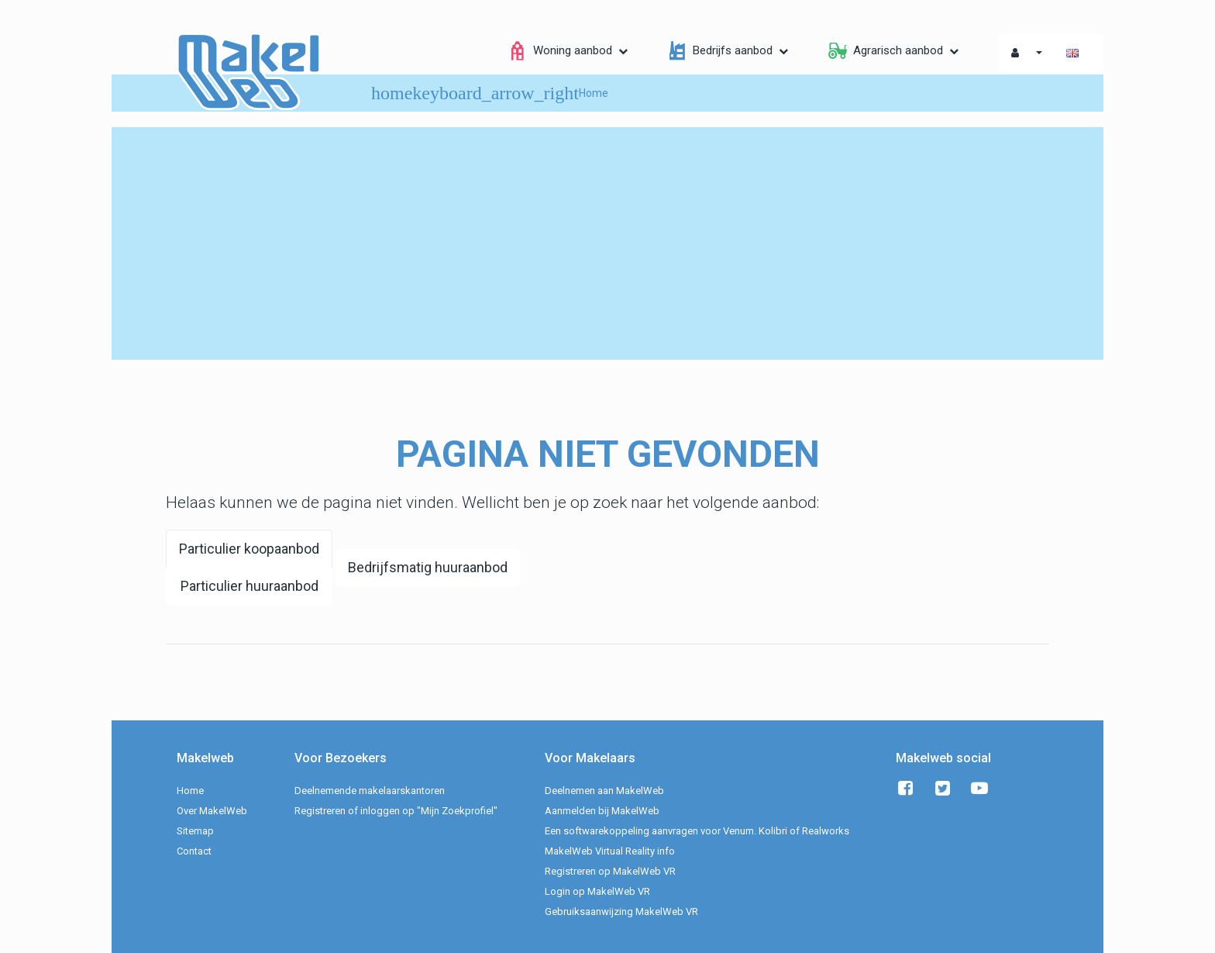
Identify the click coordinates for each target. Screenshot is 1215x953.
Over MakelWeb (212, 811)
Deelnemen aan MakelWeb (604, 790)
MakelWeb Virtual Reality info (610, 851)
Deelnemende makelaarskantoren (369, 790)
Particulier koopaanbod (249, 548)
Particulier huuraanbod (249, 586)
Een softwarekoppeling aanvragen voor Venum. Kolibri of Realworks (697, 831)
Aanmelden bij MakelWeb (602, 811)
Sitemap (195, 831)
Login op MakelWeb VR (597, 891)
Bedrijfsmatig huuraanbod (428, 567)
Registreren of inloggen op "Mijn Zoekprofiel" (395, 811)
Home (190, 790)
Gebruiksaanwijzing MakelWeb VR (621, 911)
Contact (194, 851)
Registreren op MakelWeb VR (610, 871)
